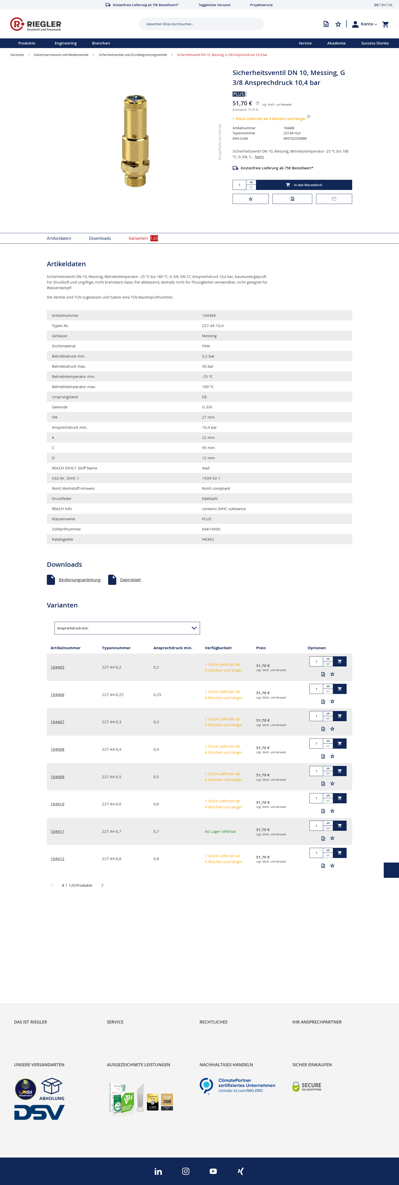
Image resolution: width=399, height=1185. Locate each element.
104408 (57, 749)
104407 (57, 721)
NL (391, 5)
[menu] (143, 43)
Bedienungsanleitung (80, 580)
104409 (57, 776)
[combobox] (197, 24)
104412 (57, 858)
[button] (369, 24)
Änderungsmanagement (131, 987)
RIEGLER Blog (27, 961)
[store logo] (72, 24)
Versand (286, 104)
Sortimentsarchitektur (36, 987)
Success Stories (375, 43)
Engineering (66, 43)
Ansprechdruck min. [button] (73, 628)
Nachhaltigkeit (28, 969)
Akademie (336, 43)
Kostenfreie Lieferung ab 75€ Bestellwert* (277, 168)
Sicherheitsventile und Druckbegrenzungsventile (133, 55)
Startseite (17, 55)
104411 (57, 831)
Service (305, 43)
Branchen (101, 43)
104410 (57, 803)
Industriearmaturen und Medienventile (61, 55)
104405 (57, 667)
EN (383, 5)
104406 (57, 694)
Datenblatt (130, 580)
